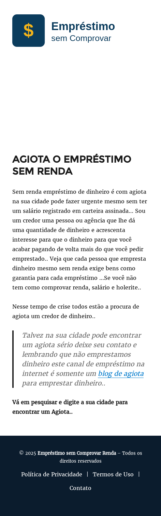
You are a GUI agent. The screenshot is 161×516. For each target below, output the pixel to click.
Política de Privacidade (51, 474)
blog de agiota (121, 373)
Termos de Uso (113, 474)
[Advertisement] (80, 107)
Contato (80, 488)
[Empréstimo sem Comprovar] (80, 30)
